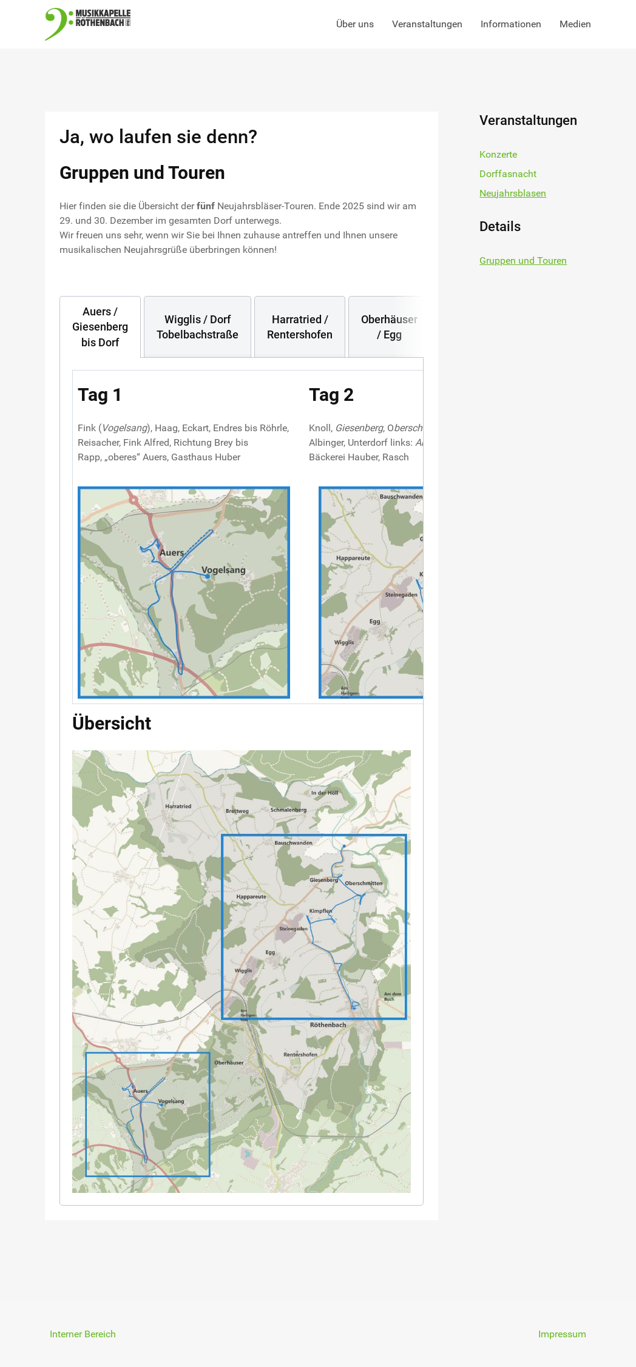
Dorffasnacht (507, 174)
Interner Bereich (83, 1334)
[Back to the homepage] (87, 24)
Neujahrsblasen (512, 193)
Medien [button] (575, 24)
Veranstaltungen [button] (427, 24)
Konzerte (498, 154)
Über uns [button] (355, 24)
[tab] (100, 327)
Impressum (562, 1334)
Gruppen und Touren (523, 260)
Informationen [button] (511, 24)
